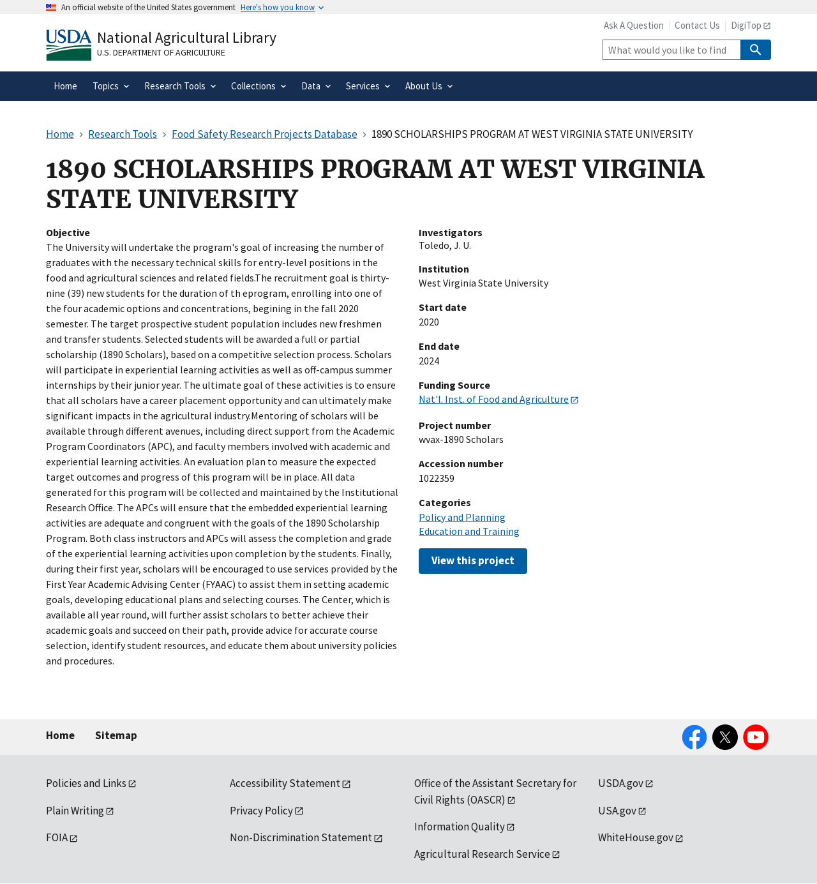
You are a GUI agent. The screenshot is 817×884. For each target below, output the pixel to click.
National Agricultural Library (186, 37)
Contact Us (697, 25)
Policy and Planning (462, 517)
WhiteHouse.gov (635, 837)
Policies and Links (86, 783)
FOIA (57, 837)
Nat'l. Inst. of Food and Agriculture (494, 399)
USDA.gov (620, 783)
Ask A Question (634, 25)
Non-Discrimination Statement (301, 837)
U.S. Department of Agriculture (161, 52)
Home (60, 735)
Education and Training (469, 531)
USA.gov (617, 811)
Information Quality (459, 827)
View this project (472, 560)
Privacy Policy (261, 811)
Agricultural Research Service (482, 854)
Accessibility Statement (285, 783)
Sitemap (116, 735)
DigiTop (746, 25)
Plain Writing (75, 811)
